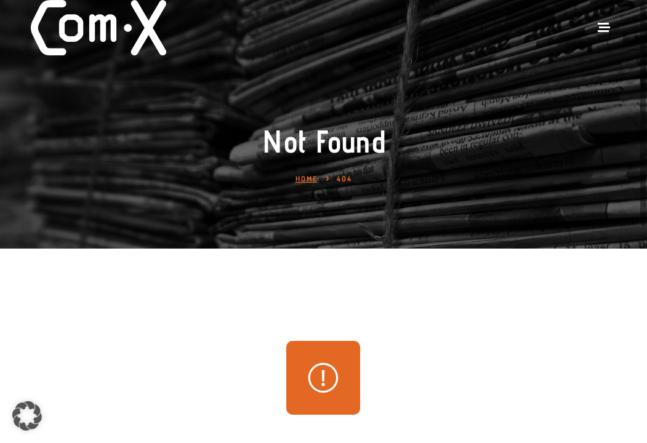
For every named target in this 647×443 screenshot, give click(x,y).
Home (306, 178)
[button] (27, 416)
